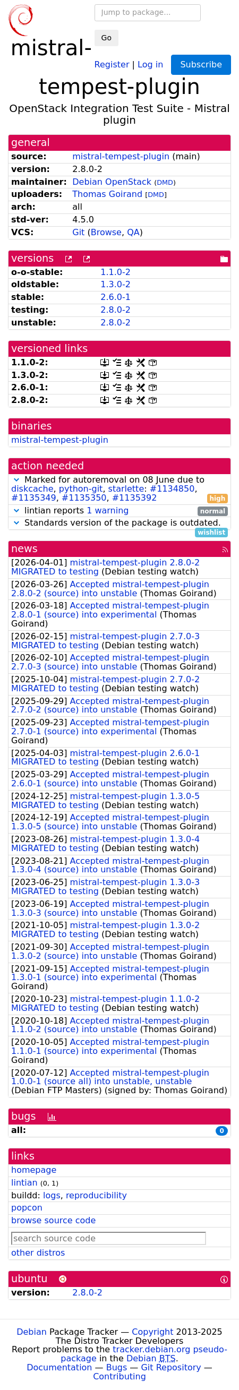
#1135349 (33, 498)
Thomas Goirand (107, 194)
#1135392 (134, 498)
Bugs (116, 1367)
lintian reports (119, 511)
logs (52, 1195)
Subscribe (201, 64)
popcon (26, 1208)
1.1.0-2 (115, 272)
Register (112, 64)
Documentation (59, 1367)
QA (133, 232)
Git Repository (171, 1367)
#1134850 (172, 489)
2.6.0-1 (115, 297)
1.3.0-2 (115, 284)
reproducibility (96, 1195)
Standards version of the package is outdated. (119, 523)
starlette (126, 489)
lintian (24, 1183)
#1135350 (84, 498)
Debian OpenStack (111, 182)
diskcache (32, 489)
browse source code (53, 1220)
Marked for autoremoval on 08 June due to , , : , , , (119, 489)
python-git (81, 489)
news (24, 549)
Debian (31, 1332)
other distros (38, 1253)
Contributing (119, 1376)
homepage (33, 1170)
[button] (16, 480)
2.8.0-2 (115, 310)
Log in (150, 64)
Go (106, 37)
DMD (165, 182)
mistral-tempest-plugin (120, 156)
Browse (106, 232)
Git (78, 232)
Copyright (152, 1332)
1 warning (108, 510)
